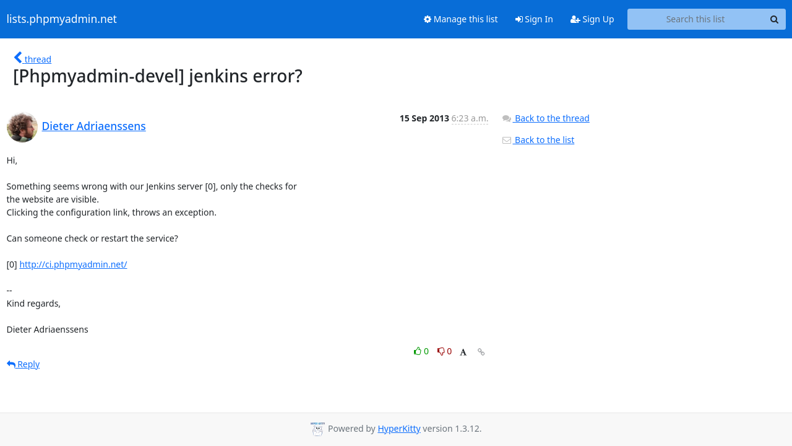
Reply (23, 364)
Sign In (534, 19)
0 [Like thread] (422, 351)
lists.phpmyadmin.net (62, 19)
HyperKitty (398, 428)
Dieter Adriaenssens (94, 125)
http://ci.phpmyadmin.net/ (73, 264)
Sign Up (592, 19)
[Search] (775, 19)
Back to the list (537, 140)
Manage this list (461, 19)
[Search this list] (695, 19)
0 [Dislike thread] (444, 351)
